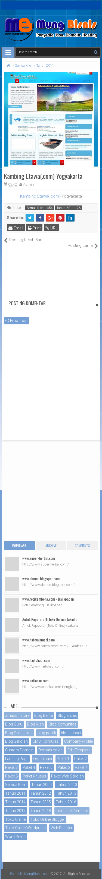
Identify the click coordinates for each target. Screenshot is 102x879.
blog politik (47, 733)
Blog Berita (43, 715)
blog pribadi (71, 733)
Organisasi (42, 759)
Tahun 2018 (40, 811)
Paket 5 (46, 767)
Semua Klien (35, 208)
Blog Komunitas (62, 724)
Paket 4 (29, 767)
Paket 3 (11, 767)
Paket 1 (63, 759)
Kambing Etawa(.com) (40, 196)
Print (34, 228)
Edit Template (78, 750)
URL (51, 228)
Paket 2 (80, 759)
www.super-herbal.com (38, 558)
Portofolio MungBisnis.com (30, 874)
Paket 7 (81, 767)
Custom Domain (19, 750)
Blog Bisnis (67, 715)
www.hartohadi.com (36, 660)
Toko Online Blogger (47, 819)
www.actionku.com (35, 680)
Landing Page (16, 759)
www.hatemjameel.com (38, 640)
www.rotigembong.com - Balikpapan (48, 599)
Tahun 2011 (65, 208)
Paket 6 (63, 767)
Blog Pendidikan (19, 733)
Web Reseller (61, 828)
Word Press (15, 836)
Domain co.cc (50, 750)
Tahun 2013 (66, 793)
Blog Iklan (35, 724)
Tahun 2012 (40, 793)
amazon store (17, 715)
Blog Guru (13, 724)
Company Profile (78, 741)
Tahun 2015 (40, 802)
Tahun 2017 (15, 811)
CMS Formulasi (46, 741)
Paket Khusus (34, 776)
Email (15, 228)
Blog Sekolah (16, 741)
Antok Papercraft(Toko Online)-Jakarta (49, 619)
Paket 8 (11, 776)
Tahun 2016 (66, 802)
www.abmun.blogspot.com (41, 578)
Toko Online (15, 819)
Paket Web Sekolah (67, 776)
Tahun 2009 (41, 784)
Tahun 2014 (15, 802)
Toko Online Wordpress (25, 828)
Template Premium (72, 811)
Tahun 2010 (67, 784)
